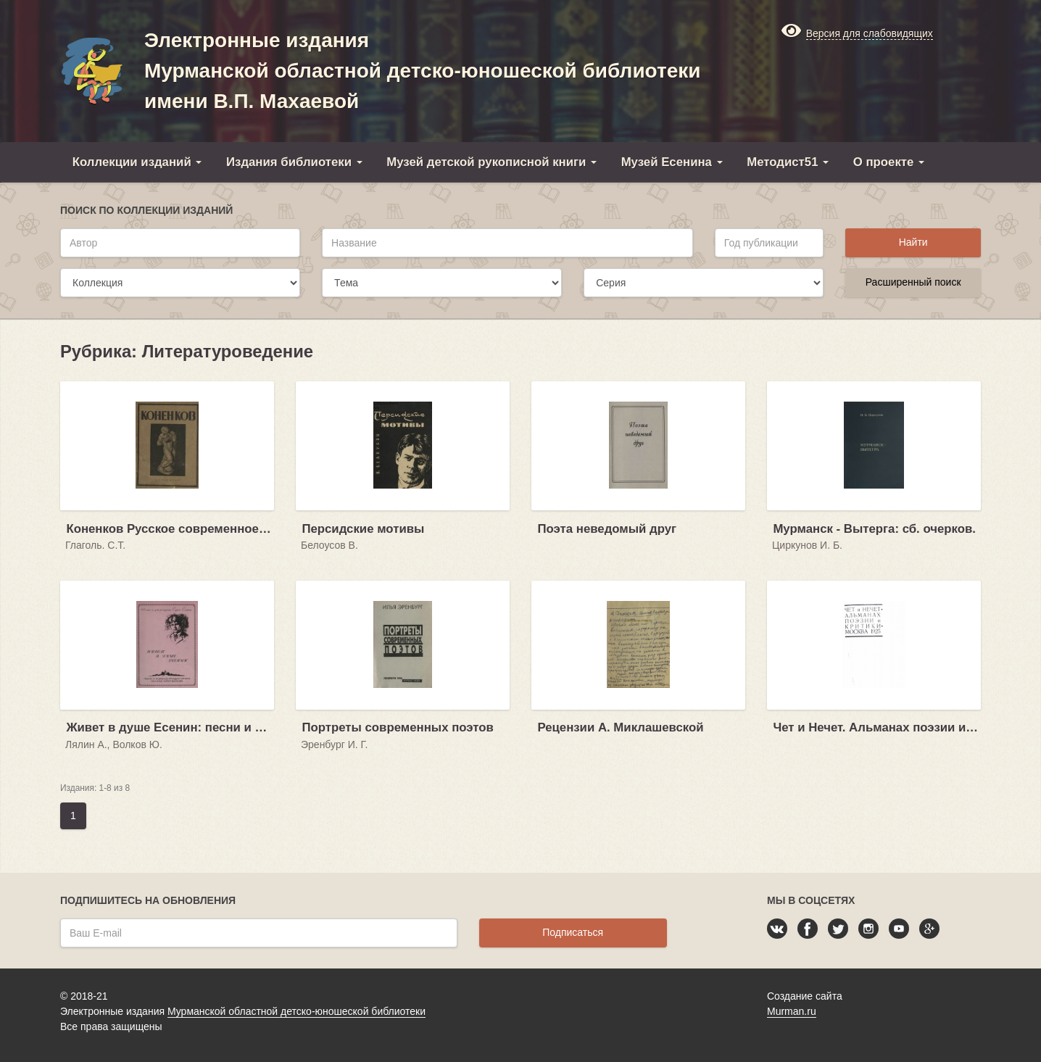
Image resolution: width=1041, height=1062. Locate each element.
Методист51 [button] (788, 162)
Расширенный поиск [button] (913, 282)
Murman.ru (791, 1011)
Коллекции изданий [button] (137, 162)
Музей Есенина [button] (672, 162)
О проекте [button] (888, 162)
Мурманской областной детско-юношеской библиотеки (296, 1011)
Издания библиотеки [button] (294, 162)
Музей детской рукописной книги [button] (491, 162)
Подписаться (572, 932)
